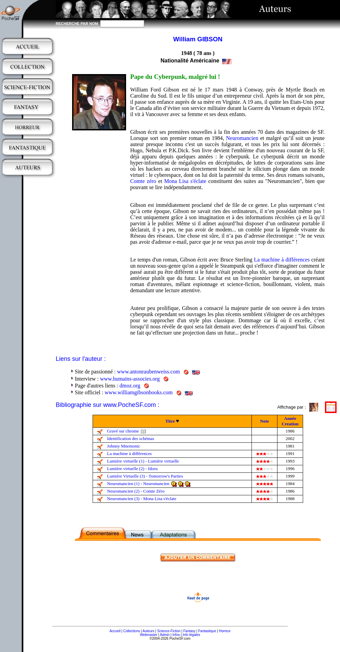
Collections (131, 631)
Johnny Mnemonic (123, 446)
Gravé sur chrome (123, 431)
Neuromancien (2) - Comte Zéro (135, 491)
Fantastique (207, 631)
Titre (170, 421)
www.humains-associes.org (130, 379)
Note (264, 421)
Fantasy (189, 631)
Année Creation (290, 421)
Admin (164, 635)
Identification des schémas (130, 438)
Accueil (114, 631)
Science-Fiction (168, 631)
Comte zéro (143, 181)
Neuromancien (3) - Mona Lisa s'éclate (141, 498)
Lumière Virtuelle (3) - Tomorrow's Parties (145, 476)
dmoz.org (130, 385)
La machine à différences (282, 260)
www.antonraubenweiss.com (148, 371)
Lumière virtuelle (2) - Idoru (132, 468)
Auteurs (148, 631)
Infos (176, 635)
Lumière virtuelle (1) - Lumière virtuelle (143, 461)
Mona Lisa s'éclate (185, 181)
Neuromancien (242, 138)
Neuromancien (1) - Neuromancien (138, 483)
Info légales (191, 635)
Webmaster (148, 635)
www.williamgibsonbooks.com (139, 392)
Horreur (225, 631)
